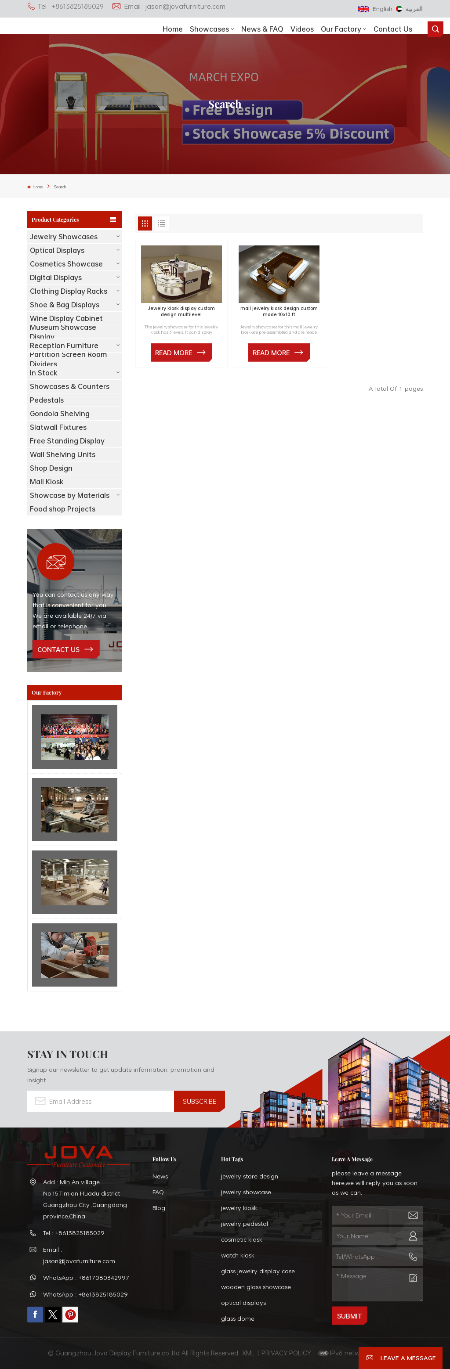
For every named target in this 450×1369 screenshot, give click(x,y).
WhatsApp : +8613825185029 (85, 1294)
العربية (409, 8)
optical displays (243, 1302)
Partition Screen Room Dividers (68, 359)
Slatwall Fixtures (58, 427)
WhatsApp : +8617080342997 (86, 1277)
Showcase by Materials (69, 495)
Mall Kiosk (47, 481)
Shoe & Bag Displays (64, 304)
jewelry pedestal (244, 1223)
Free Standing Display (67, 441)
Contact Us (393, 29)
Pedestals (47, 400)
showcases (209, 29)
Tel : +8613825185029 (65, 6)
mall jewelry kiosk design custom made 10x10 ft (279, 311)
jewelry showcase (246, 1191)
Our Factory (341, 29)
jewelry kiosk (239, 1207)
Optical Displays (57, 250)
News (160, 1176)
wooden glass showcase (256, 1286)
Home (173, 29)
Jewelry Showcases (64, 236)
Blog (158, 1207)
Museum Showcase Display (63, 332)
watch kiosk (237, 1255)
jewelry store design (249, 1176)
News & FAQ (262, 29)
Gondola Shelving (60, 413)
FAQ (158, 1191)
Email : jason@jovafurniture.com (168, 6)
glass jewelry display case (258, 1270)
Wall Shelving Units (62, 454)
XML (248, 1353)
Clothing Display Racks (68, 291)
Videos (302, 29)
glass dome (237, 1318)
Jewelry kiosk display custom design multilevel (181, 311)
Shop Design (51, 468)
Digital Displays (56, 277)
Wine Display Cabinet (66, 318)
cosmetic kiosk (241, 1239)
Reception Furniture (64, 345)
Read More (173, 352)
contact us (58, 649)
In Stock (44, 372)
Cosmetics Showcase (66, 264)
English (375, 8)
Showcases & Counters (69, 386)
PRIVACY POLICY (286, 1353)
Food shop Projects (62, 509)
